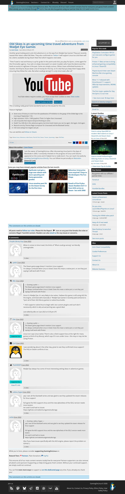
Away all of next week (100, 222)
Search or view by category (102, 102)
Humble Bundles (98, 188)
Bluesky (55, 2)
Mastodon (77, 158)
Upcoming (51, 137)
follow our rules (28, 231)
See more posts (98, 238)
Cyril (14, 343)
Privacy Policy (88, 488)
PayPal (40, 9)
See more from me (30, 163)
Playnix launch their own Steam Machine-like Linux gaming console (103, 73)
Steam (42, 137)
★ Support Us (104, 43)
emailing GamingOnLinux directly (36, 158)
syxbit (15, 262)
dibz (14, 281)
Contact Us (45, 2)
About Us (95, 265)
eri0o (11, 417)
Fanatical (95, 180)
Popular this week (99, 48)
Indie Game (29, 137)
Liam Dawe (14, 50)
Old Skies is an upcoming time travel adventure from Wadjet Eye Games (46, 45)
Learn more (85, 41)
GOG (84, 9)
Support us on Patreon (17, 7)
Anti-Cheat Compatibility (101, 247)
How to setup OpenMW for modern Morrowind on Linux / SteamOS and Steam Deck (104, 132)
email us (53, 233)
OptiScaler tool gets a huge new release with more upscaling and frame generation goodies (37, 175)
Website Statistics (98, 269)
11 (115, 138)
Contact (95, 105)
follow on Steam (31, 132)
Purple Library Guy (16, 241)
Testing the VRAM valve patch (103, 215)
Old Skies (61, 137)
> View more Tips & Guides (101, 166)
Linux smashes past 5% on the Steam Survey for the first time (38, 185)
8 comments (84, 49)
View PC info (15, 385)
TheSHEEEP (17, 365)
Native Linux (16, 137)
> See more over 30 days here (103, 98)
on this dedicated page (51, 470)
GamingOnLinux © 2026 (98, 483)
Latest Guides (97, 113)
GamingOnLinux (22, 2)
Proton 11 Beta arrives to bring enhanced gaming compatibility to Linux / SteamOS (103, 64)
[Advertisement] (62, 25)
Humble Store (94, 9)
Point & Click (36, 137)
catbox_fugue (17, 392)
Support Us (96, 256)
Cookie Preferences (99, 251)
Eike (14, 319)
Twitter (55, 55)
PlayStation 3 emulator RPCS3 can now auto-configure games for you (103, 54)
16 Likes (11, 142)
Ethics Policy (98, 488)
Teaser (46, 137)
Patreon (24, 456)
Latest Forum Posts (99, 193)
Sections (35, 2)
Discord (63, 2)
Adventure (23, 137)
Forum (71, 2)
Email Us (95, 109)
